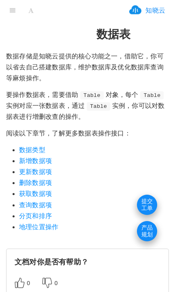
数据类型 (32, 149)
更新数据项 (35, 171)
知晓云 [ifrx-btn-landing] (155, 10)
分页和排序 (35, 216)
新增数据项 (35, 160)
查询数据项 (35, 205)
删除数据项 (35, 182)
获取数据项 (35, 193)
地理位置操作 (38, 226)
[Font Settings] (31, 10)
